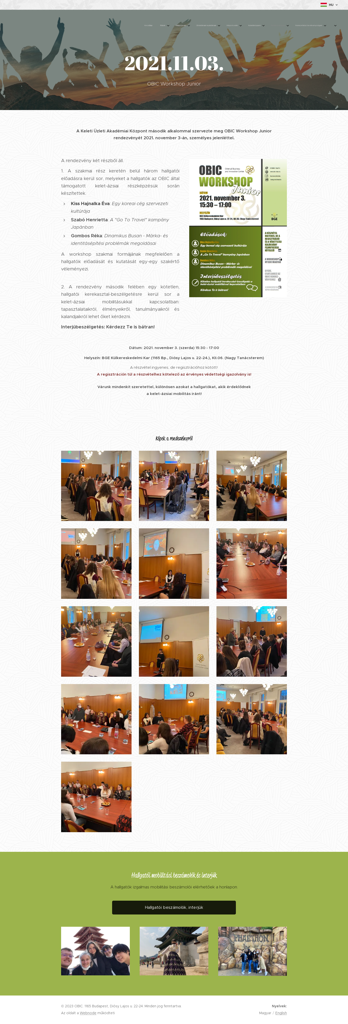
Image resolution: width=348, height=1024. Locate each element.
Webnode (88, 1013)
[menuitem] (253, 26)
